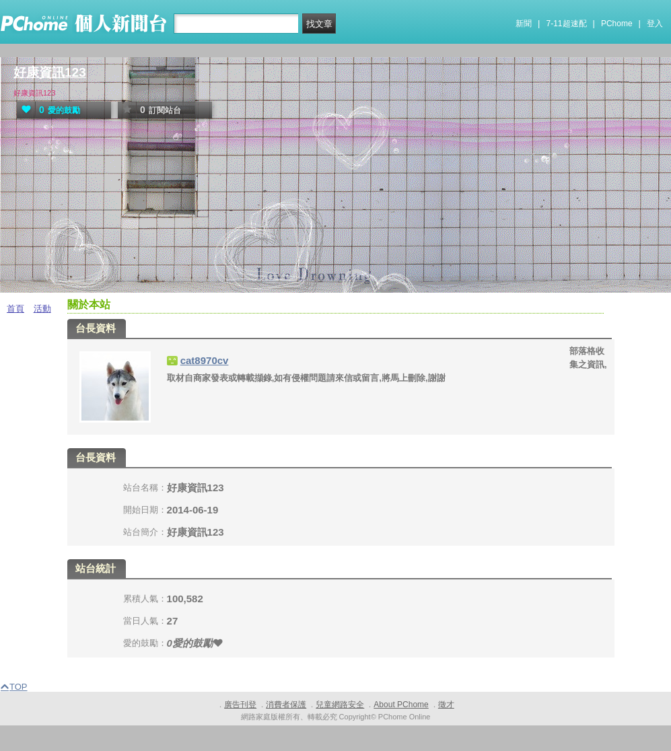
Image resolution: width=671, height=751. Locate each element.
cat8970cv (204, 360)
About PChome (401, 704)
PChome (617, 23)
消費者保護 (286, 704)
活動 (42, 308)
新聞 (524, 23)
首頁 (15, 308)
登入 (655, 23)
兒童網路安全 (340, 704)
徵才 (446, 704)
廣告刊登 (240, 704)
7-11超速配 (566, 23)
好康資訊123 (49, 72)
